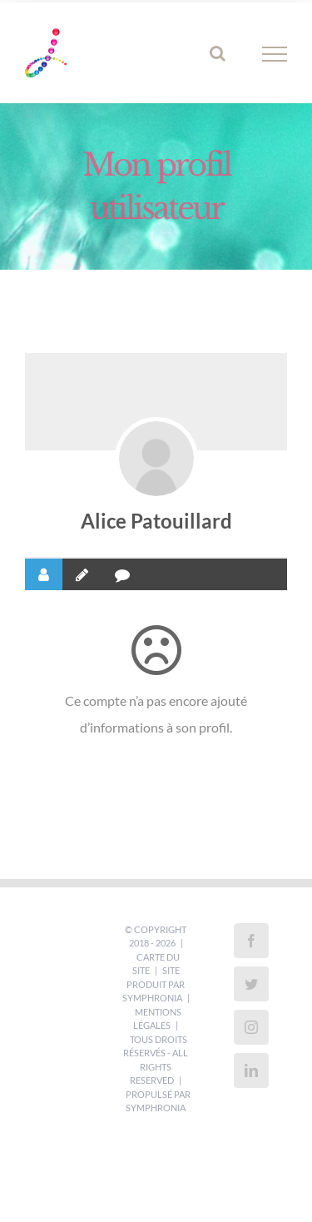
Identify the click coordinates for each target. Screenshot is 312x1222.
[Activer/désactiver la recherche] (217, 53)
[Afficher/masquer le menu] (275, 54)
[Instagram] (251, 1027)
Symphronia (152, 997)
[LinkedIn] (251, 1070)
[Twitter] (251, 983)
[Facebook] (251, 940)
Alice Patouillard (156, 521)
